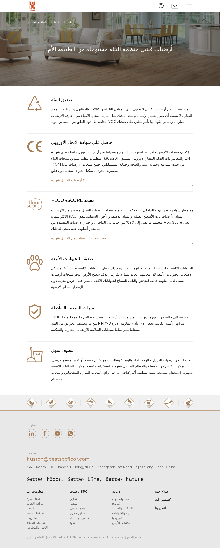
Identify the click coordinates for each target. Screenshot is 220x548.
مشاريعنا (32, 519)
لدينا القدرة (33, 500)
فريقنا (30, 510)
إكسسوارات (163, 501)
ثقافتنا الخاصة (35, 515)
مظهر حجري (77, 515)
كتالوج (116, 505)
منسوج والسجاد (79, 519)
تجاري (73, 500)
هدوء (72, 524)
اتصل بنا (160, 509)
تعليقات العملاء (36, 524)
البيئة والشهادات (122, 515)
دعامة (57, 21)
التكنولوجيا (118, 519)
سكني (73, 505)
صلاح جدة (161, 493)
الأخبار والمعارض (37, 529)
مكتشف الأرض (121, 524)
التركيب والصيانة (122, 510)
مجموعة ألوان (120, 500)
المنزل (71, 21)
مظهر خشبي (77, 510)
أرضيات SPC (78, 493)
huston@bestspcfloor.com (61, 461)
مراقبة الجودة (35, 505)
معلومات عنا (35, 493)
